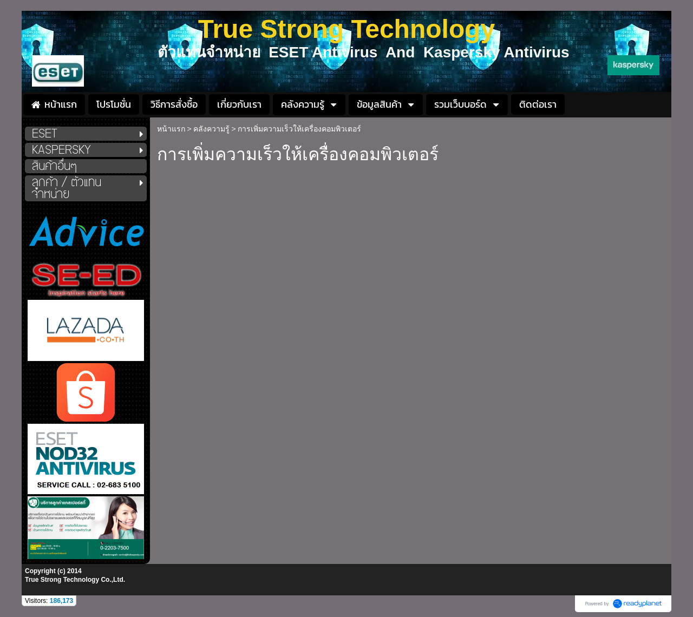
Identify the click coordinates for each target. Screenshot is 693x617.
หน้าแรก (171, 129)
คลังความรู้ (211, 129)
